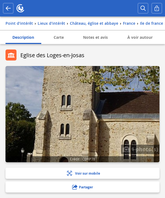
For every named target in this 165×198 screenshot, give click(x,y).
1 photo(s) (140, 149)
